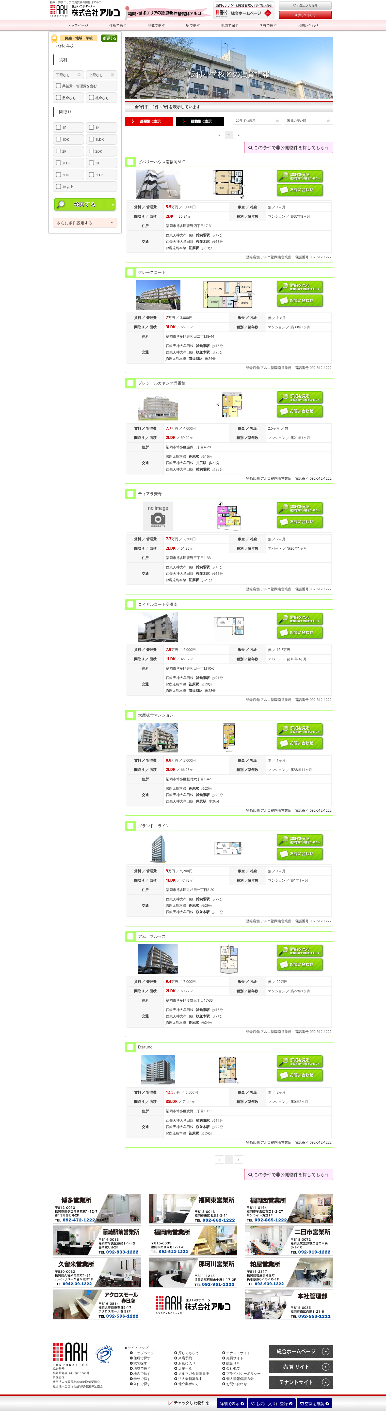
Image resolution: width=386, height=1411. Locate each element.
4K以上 (67, 186)
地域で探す (156, 25)
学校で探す (268, 25)
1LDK (99, 139)
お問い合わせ (308, 25)
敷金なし (69, 97)
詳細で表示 (232, 1403)
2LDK (66, 162)
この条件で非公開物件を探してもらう (288, 147)
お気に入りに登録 (271, 1403)
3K (97, 162)
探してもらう (305, 15)
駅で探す (193, 25)
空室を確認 (314, 1403)
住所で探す (118, 25)
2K (64, 151)
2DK (98, 151)
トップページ (77, 25)
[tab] (85, 223)
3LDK (99, 174)
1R (64, 127)
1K (97, 127)
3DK (65, 174)
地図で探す (229, 25)
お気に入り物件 (305, 5)
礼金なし (102, 97)
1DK (65, 139)
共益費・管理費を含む (79, 85)
